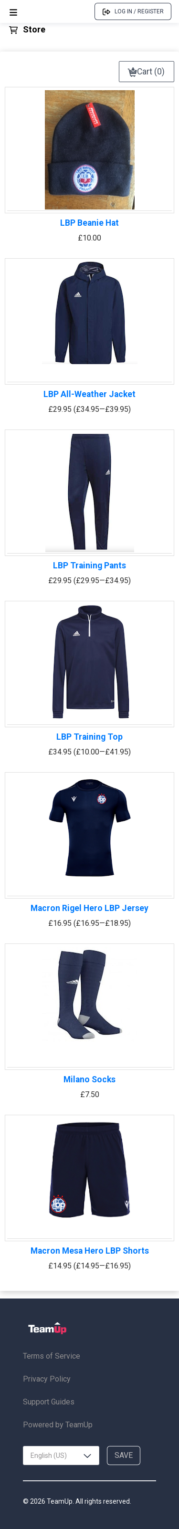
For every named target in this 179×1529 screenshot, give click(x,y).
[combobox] (61, 1455)
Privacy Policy (47, 1378)
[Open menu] (13, 11)
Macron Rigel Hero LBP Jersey (89, 908)
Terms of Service (51, 1356)
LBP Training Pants (89, 565)
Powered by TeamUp (58, 1424)
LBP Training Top (89, 737)
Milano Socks (89, 1079)
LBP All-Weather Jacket (89, 394)
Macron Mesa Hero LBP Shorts (90, 1251)
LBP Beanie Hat (89, 223)
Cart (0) (146, 71)
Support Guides (48, 1401)
